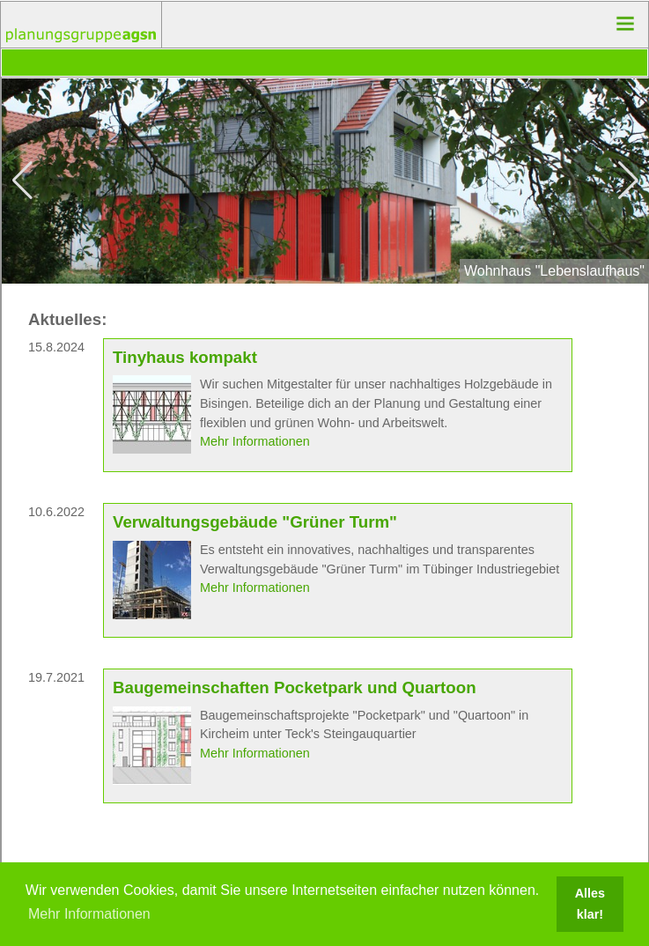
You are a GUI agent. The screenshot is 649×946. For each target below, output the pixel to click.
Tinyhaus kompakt (185, 357)
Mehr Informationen (255, 441)
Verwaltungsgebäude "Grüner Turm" (255, 522)
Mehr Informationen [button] (89, 913)
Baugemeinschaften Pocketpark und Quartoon (294, 687)
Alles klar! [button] (590, 903)
